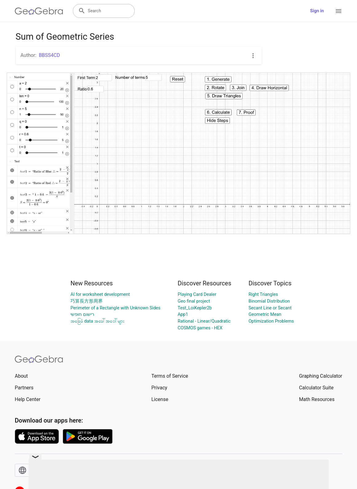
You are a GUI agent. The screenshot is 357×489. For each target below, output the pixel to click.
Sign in (317, 11)
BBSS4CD (49, 55)
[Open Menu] (338, 11)
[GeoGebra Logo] (39, 11)
